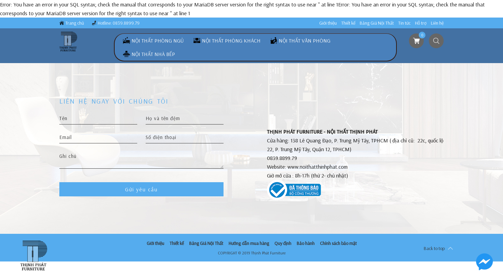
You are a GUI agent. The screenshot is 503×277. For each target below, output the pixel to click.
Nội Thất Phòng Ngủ (157, 40)
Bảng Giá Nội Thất (377, 23)
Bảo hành (306, 243)
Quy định (282, 243)
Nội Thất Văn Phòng (304, 40)
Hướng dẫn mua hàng (249, 243)
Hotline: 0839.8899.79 (119, 23)
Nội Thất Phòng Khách (231, 40)
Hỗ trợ (420, 23)
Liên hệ (437, 23)
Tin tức (404, 23)
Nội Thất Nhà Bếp (153, 54)
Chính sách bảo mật (338, 243)
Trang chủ (74, 23)
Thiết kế (348, 23)
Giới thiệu (328, 23)
